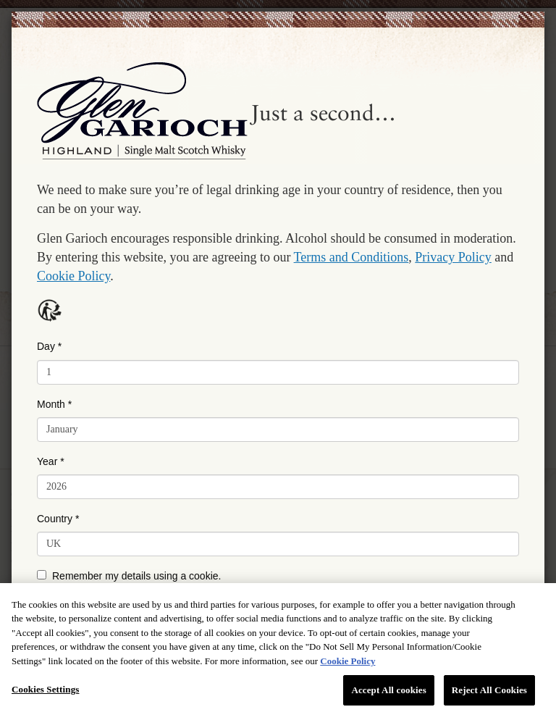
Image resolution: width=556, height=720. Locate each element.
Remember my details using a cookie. (129, 576)
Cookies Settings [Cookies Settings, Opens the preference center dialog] (45, 689)
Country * (58, 518)
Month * (54, 404)
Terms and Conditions (351, 257)
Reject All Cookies (489, 690)
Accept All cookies (388, 690)
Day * (49, 346)
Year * (50, 461)
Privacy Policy (453, 257)
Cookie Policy (73, 276)
